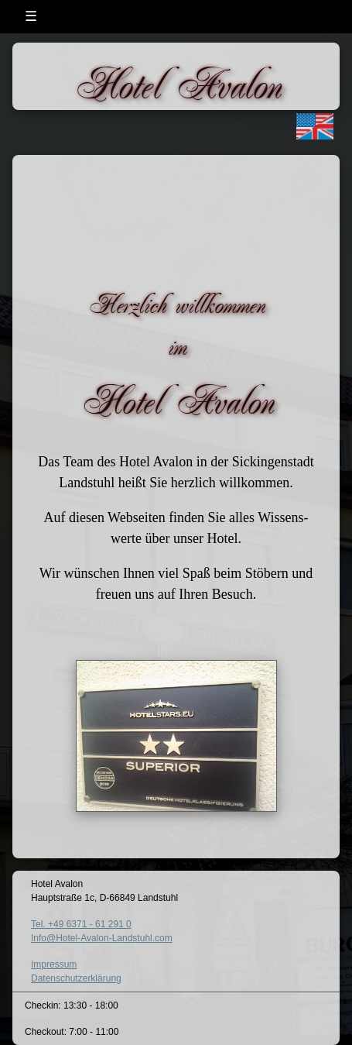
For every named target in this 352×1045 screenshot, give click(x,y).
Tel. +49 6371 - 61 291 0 (81, 924)
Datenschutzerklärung (76, 978)
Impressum (54, 964)
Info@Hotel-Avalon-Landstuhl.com (102, 938)
